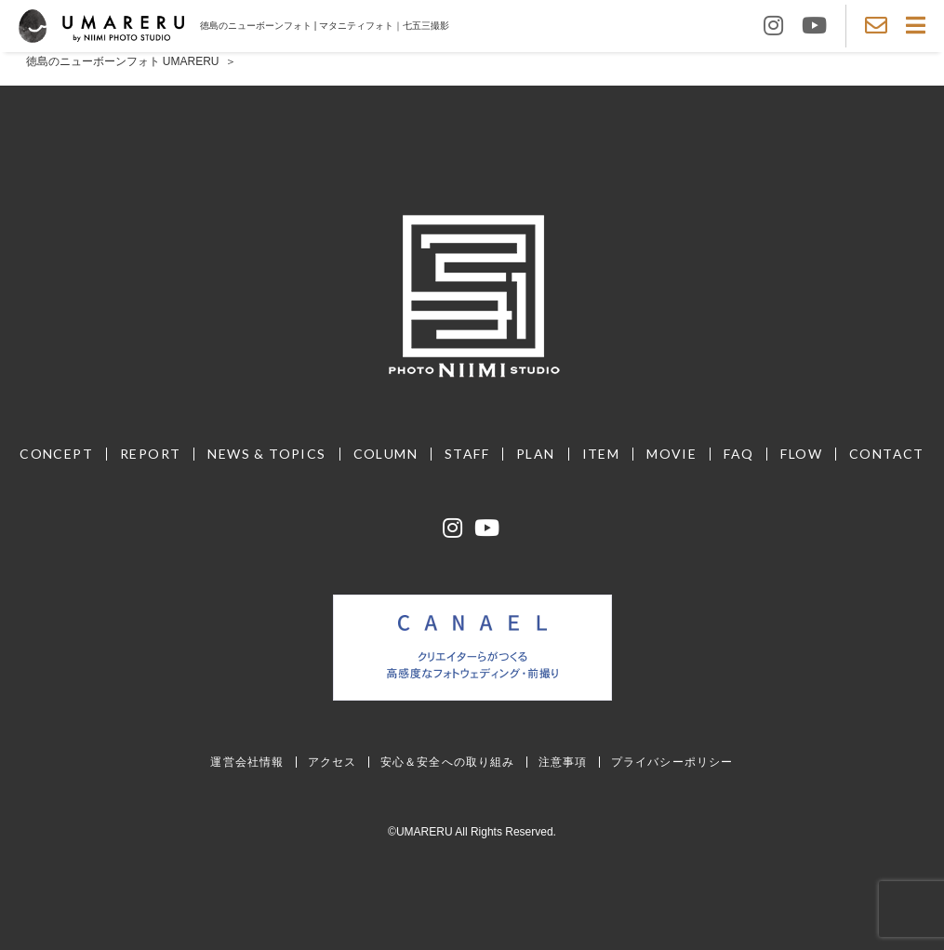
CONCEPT (56, 454)
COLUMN (385, 454)
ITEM (601, 454)
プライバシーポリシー (672, 762)
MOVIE (671, 454)
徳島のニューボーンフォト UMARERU (122, 61)
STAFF (467, 454)
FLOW (801, 454)
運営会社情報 (247, 762)
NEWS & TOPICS (266, 454)
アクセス (332, 762)
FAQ (738, 454)
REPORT (150, 454)
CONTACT (886, 454)
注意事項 (563, 762)
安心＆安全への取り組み (447, 762)
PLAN (535, 454)
